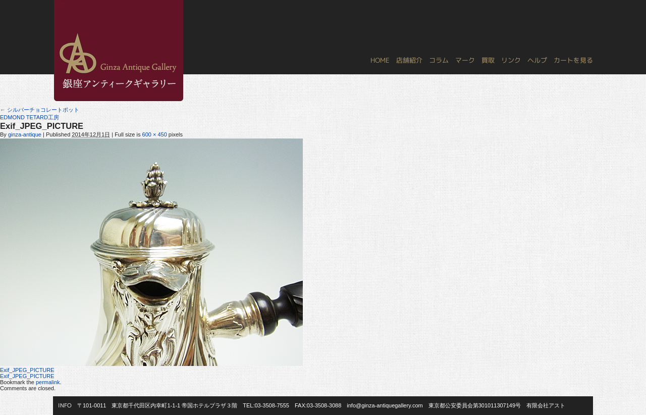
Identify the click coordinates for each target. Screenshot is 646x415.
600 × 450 (154, 134)
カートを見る (573, 60)
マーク (465, 60)
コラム (439, 60)
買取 (488, 60)
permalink (48, 382)
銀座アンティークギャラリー (60, 0)
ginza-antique (24, 134)
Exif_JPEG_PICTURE (27, 370)
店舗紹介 (409, 60)
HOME (380, 60)
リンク (511, 60)
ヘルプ (537, 60)
